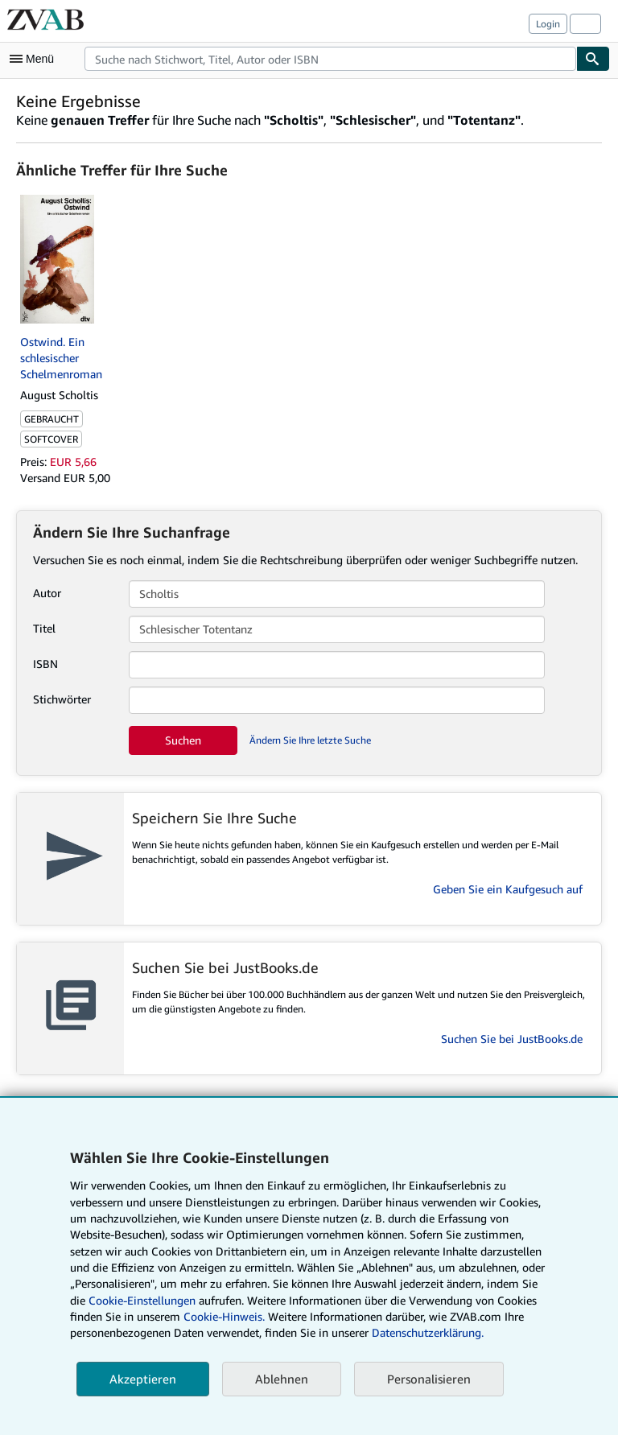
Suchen (183, 740)
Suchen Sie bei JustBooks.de (512, 1038)
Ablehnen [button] (281, 1378)
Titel (44, 628)
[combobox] (330, 59)
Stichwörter (62, 699)
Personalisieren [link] (429, 1378)
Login (548, 24)
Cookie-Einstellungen (142, 1300)
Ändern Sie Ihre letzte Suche (310, 740)
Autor (47, 593)
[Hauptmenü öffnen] (35, 59)
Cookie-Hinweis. (224, 1316)
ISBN (45, 663)
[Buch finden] (593, 59)
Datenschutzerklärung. (428, 1332)
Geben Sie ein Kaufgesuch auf (508, 889)
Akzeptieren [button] (142, 1378)
